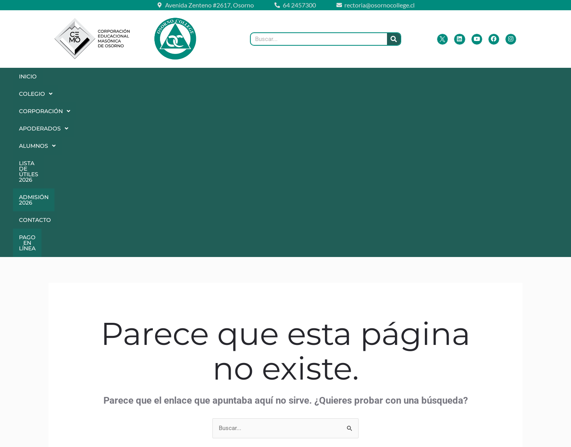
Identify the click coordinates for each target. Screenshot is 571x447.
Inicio (31, 76)
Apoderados (202, 76)
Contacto (457, 76)
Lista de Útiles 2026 (330, 76)
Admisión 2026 (401, 76)
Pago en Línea (248, 93)
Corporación (134, 76)
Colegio (74, 76)
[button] (74, 76)
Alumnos (264, 76)
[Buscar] (393, 39)
